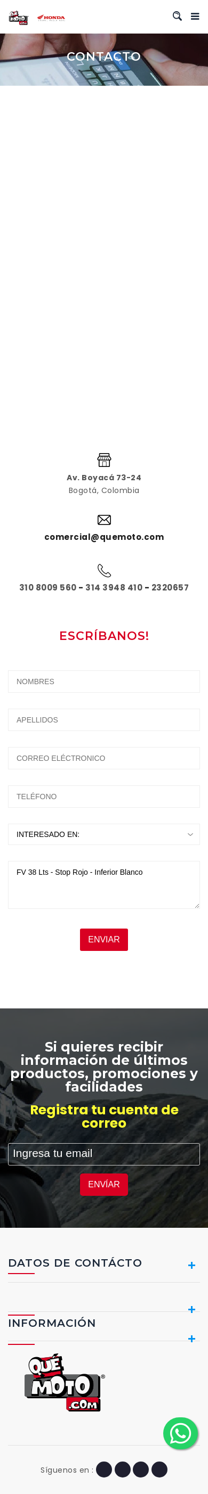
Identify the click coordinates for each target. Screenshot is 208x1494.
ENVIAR (104, 939)
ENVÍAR (104, 1184)
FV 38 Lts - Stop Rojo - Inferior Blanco (104, 885)
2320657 (170, 587)
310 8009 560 (48, 587)
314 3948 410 (113, 587)
